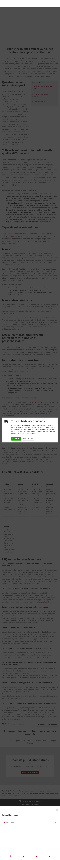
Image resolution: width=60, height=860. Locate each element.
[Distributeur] (30, 810)
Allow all (16, 438)
